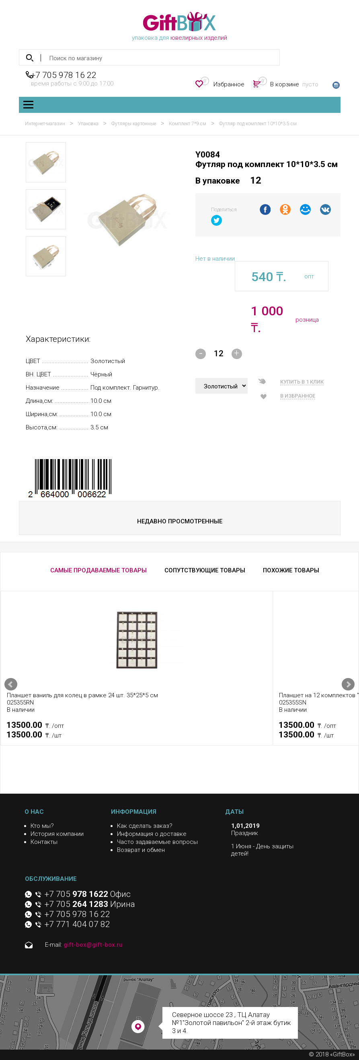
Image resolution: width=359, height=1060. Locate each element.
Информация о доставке (152, 833)
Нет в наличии (215, 258)
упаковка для (179, 26)
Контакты (44, 842)
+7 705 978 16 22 (63, 75)
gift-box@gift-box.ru (93, 944)
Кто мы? (42, 825)
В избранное (297, 396)
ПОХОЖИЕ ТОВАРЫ (291, 570)
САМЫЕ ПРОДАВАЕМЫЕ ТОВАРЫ (98, 570)
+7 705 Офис (88, 894)
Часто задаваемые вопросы (157, 842)
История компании (57, 833)
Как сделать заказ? (144, 825)
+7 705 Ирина (90, 904)
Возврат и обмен (141, 850)
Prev (10, 684)
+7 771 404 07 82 (77, 924)
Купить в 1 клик (302, 382)
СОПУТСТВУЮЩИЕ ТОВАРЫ (204, 570)
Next (348, 684)
